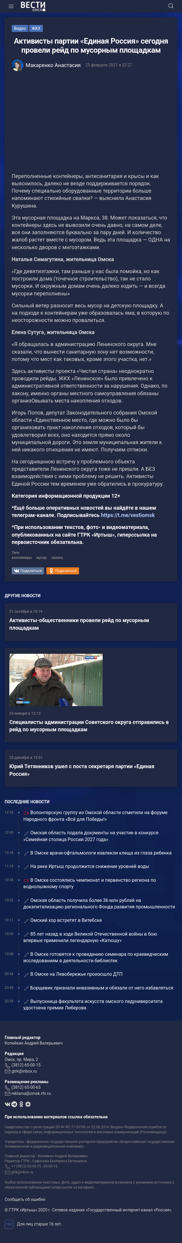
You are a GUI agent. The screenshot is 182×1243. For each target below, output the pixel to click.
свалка (57, 558)
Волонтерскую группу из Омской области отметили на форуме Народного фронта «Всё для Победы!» (95, 816)
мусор (41, 558)
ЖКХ (36, 28)
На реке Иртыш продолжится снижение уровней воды (86, 867)
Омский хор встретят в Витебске (62, 920)
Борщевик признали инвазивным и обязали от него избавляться (98, 988)
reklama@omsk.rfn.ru (31, 1093)
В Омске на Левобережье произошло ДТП (73, 974)
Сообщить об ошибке (25, 1199)
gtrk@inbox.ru (24, 1071)
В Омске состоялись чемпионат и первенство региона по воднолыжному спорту (89, 883)
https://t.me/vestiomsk (128, 515)
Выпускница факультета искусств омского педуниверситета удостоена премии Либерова (92, 1005)
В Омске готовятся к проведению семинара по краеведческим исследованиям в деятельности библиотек (95, 957)
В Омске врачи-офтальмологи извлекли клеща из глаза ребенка (98, 853)
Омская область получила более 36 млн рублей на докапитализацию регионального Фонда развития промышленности (99, 904)
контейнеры (22, 558)
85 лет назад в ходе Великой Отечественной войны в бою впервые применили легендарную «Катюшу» (90, 937)
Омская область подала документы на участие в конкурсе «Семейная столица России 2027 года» (90, 836)
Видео (20, 28)
